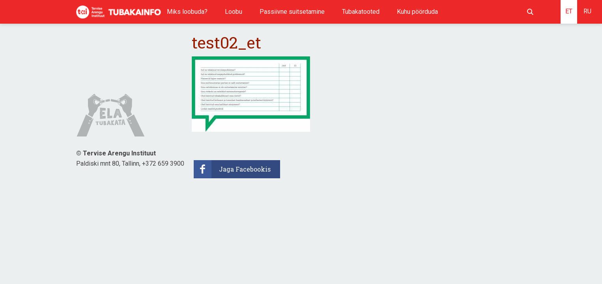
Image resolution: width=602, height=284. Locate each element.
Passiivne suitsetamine (292, 11)
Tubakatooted (361, 11)
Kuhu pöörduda (417, 11)
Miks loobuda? (187, 11)
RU (587, 11)
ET (568, 11)
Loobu (233, 11)
